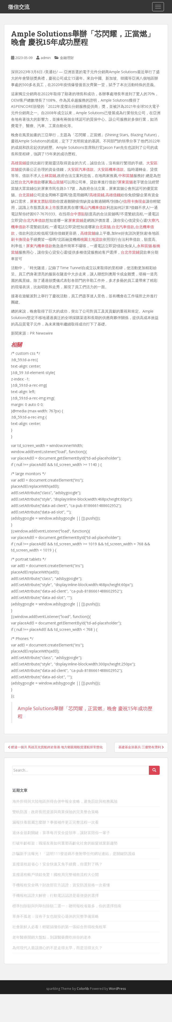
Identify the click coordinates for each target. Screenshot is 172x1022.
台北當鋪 (26, 194)
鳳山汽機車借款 (93, 207)
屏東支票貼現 (41, 201)
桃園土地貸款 (91, 239)
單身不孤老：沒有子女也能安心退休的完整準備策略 (55, 916)
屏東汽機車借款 (39, 245)
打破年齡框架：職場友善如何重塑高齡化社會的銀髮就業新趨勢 (65, 843)
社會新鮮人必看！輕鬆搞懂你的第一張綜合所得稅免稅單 (59, 926)
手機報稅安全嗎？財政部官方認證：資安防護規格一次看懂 (61, 884)
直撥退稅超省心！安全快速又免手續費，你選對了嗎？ (57, 864)
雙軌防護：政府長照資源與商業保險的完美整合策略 (55, 811)
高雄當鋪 (18, 162)
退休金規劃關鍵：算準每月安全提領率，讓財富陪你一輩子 (61, 832)
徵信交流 (19, 6)
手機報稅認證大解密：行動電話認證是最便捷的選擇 (55, 895)
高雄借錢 (112, 194)
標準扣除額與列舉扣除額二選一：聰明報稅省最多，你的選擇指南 (66, 905)
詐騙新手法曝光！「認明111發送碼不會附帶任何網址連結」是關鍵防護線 (73, 853)
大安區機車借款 (110, 169)
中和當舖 (125, 175)
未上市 (50, 207)
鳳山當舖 (56, 181)
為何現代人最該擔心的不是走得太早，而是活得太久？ (57, 947)
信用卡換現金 (134, 201)
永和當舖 (144, 245)
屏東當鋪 (75, 220)
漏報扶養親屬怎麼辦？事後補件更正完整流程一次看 (55, 822)
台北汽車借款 (30, 181)
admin (46, 57)
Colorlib (83, 988)
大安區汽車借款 (80, 169)
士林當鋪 (48, 175)
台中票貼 (77, 213)
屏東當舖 (125, 181)
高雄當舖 (87, 233)
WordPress (117, 988)
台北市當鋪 (130, 252)
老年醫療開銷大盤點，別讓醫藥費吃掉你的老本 (51, 937)
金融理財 (67, 57)
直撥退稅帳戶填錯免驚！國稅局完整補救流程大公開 (55, 874)
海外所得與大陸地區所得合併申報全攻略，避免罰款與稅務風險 (65, 801)
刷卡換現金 (20, 239)
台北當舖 (103, 226)
